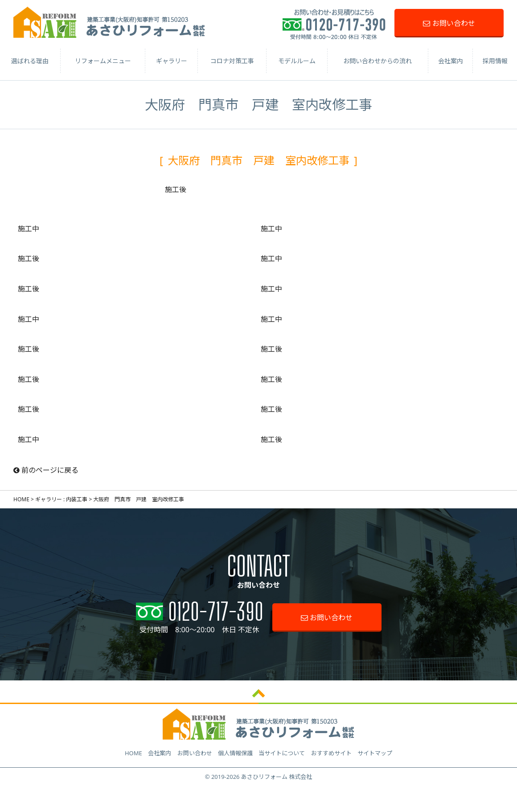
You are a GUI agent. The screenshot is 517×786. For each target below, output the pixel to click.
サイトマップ (374, 753)
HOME (21, 499)
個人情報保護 (235, 753)
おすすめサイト (331, 753)
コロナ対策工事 (232, 61)
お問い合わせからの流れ (377, 61)
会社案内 (450, 61)
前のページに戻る (45, 470)
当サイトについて (281, 753)
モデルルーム (297, 61)
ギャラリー (171, 61)
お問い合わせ (449, 23)
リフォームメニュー (103, 61)
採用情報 (495, 61)
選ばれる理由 (30, 61)
